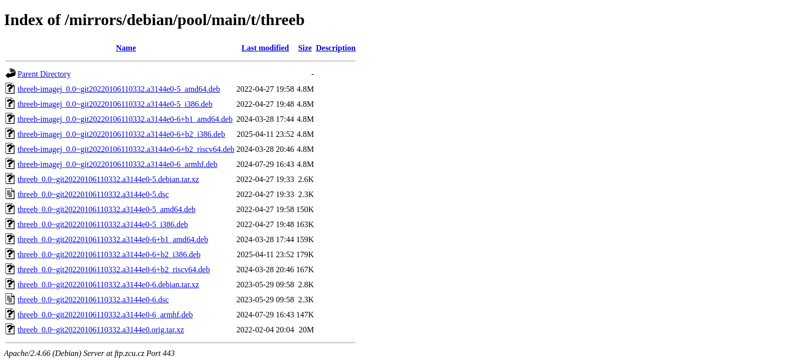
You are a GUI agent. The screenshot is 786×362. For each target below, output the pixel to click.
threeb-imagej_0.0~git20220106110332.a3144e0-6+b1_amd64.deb (125, 119)
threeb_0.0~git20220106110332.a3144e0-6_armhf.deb (105, 314)
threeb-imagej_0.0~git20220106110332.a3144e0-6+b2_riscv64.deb (126, 149)
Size (305, 48)
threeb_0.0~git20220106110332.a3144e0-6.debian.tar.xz (108, 284)
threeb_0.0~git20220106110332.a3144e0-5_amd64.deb (106, 209)
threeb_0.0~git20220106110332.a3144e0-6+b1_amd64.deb (113, 239)
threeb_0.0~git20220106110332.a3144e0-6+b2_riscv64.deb (114, 269)
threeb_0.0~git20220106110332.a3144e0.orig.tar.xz (101, 329)
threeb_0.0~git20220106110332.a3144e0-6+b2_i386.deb (109, 254)
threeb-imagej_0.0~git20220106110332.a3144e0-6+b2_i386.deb (121, 134)
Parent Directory (44, 74)
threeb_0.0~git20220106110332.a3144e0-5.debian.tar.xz (108, 179)
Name (126, 48)
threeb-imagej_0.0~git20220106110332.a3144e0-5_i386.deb (115, 104)
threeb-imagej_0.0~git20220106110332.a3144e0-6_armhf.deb (118, 164)
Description (335, 48)
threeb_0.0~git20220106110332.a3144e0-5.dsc (93, 194)
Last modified (265, 48)
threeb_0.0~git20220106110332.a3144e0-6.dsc (93, 299)
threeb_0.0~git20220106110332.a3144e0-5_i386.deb (103, 224)
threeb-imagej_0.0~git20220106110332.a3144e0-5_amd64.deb (119, 89)
